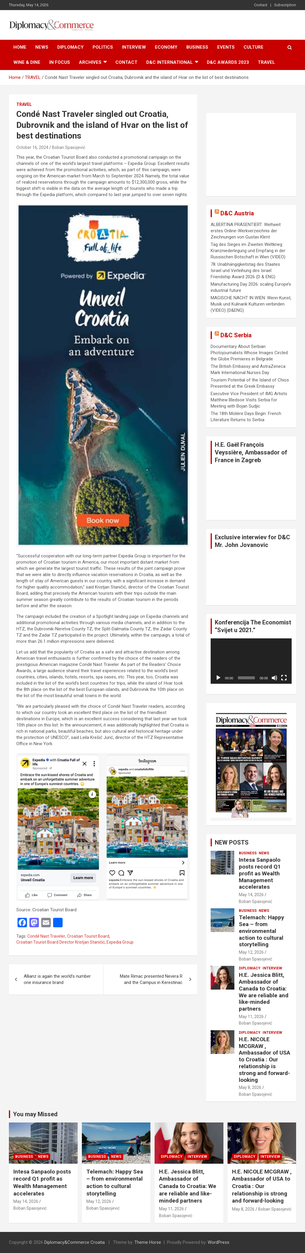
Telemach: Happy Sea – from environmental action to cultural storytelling (261, 931)
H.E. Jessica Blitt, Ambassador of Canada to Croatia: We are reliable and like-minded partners (263, 991)
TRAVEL (266, 62)
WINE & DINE (26, 62)
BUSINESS (197, 47)
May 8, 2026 (250, 1087)
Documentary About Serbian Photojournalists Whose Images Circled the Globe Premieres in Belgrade (249, 353)
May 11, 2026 (251, 1016)
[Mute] (274, 678)
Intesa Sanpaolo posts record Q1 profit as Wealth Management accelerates (260, 873)
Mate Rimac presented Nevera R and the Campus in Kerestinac (151, 979)
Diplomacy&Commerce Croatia (74, 1242)
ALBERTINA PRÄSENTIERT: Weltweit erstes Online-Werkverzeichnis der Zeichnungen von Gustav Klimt (246, 231)
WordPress (218, 1242)
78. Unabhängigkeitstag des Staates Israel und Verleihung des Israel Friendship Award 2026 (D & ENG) (245, 270)
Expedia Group (120, 942)
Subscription (285, 5)
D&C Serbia (236, 335)
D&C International (169, 62)
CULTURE (253, 47)
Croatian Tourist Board (88, 936)
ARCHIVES (90, 62)
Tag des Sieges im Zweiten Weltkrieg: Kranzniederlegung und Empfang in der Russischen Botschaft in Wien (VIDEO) (248, 251)
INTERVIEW (134, 47)
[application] (251, 661)
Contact (260, 5)
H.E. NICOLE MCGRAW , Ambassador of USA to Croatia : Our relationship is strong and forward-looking (264, 1059)
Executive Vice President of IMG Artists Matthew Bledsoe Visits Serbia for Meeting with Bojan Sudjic (249, 400)
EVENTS (226, 47)
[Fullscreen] (284, 678)
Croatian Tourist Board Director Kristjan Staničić (60, 942)
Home (19, 47)
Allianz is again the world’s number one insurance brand (57, 979)
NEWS (41, 47)
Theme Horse (147, 1242)
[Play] (218, 678)
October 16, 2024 (32, 147)
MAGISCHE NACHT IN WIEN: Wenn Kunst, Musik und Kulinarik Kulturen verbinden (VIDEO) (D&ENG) (251, 304)
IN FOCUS (59, 62)
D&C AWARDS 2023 (228, 62)
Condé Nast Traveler (46, 936)
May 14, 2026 (251, 894)
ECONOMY (166, 47)
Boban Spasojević (68, 147)
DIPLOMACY (70, 47)
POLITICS (103, 47)
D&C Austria (237, 213)
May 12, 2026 (251, 952)
